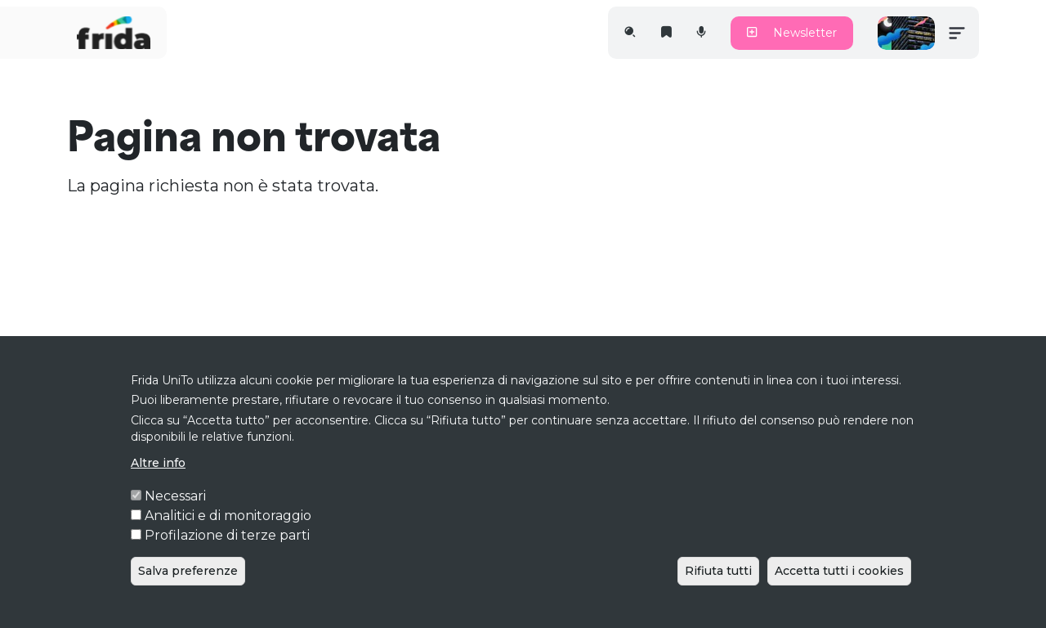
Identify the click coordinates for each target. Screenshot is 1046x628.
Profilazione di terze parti (227, 559)
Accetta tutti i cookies (839, 594)
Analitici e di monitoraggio (228, 539)
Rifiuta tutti (718, 594)
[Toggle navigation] (957, 32)
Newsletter (792, 32)
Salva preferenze (188, 594)
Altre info (158, 486)
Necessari (175, 519)
